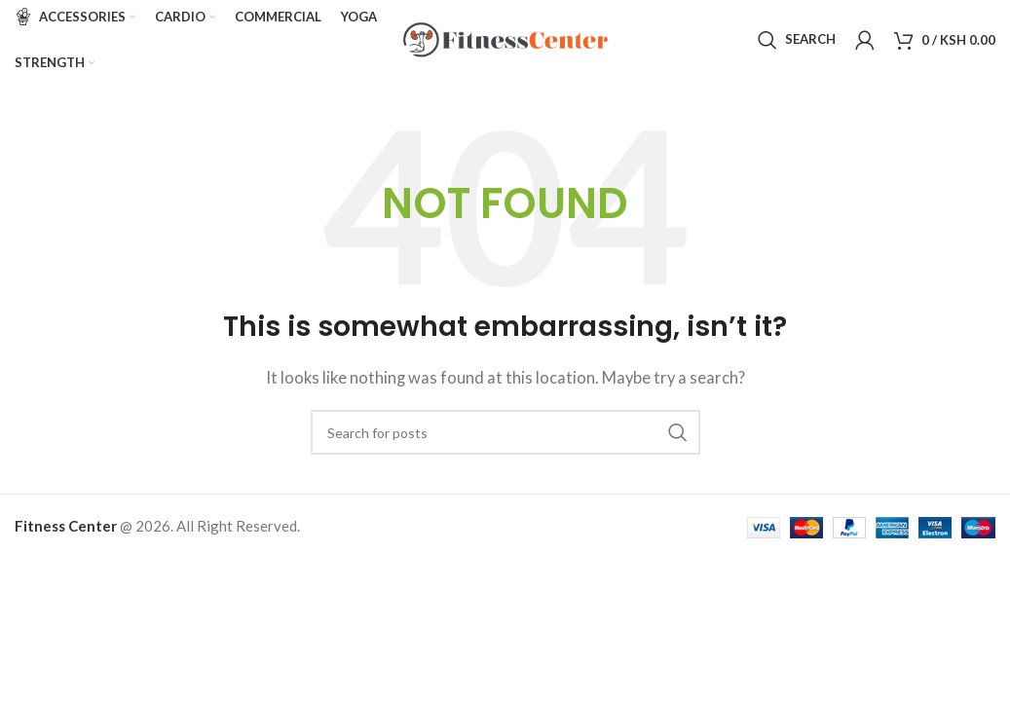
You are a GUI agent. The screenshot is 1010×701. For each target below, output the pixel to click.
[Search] (796, 43)
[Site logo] (505, 42)
